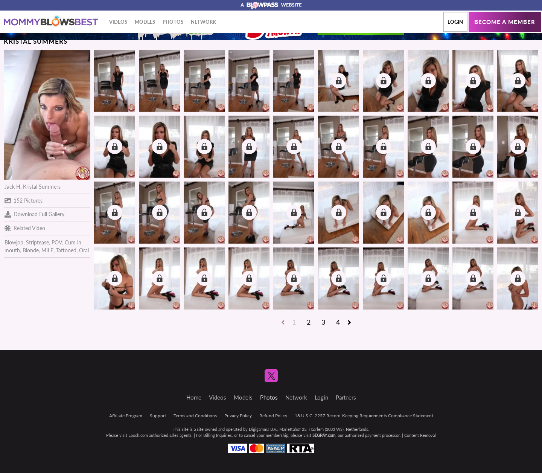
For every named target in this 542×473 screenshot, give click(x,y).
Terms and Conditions (195, 415)
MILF (47, 250)
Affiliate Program (125, 415)
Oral (84, 250)
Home (193, 397)
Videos (118, 22)
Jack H (12, 186)
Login (455, 22)
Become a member (504, 21)
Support (158, 415)
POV (57, 242)
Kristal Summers (42, 186)
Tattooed (66, 250)
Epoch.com (138, 435)
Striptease (37, 242)
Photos (173, 22)
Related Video (25, 228)
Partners (346, 397)
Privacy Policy (238, 415)
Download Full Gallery (34, 214)
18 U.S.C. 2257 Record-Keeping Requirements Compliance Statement (364, 415)
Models (145, 22)
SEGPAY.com (323, 435)
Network (203, 22)
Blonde (31, 250)
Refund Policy (273, 415)
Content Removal (420, 435)
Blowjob (14, 242)
